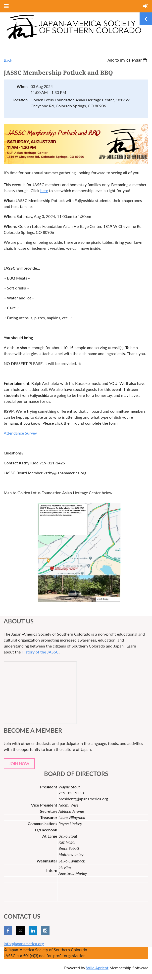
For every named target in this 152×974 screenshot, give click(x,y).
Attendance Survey (20, 433)
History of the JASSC (40, 651)
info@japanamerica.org (24, 943)
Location (20, 99)
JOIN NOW (19, 763)
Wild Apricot (97, 967)
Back (8, 60)
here (44, 190)
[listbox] (127, 60)
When (22, 86)
